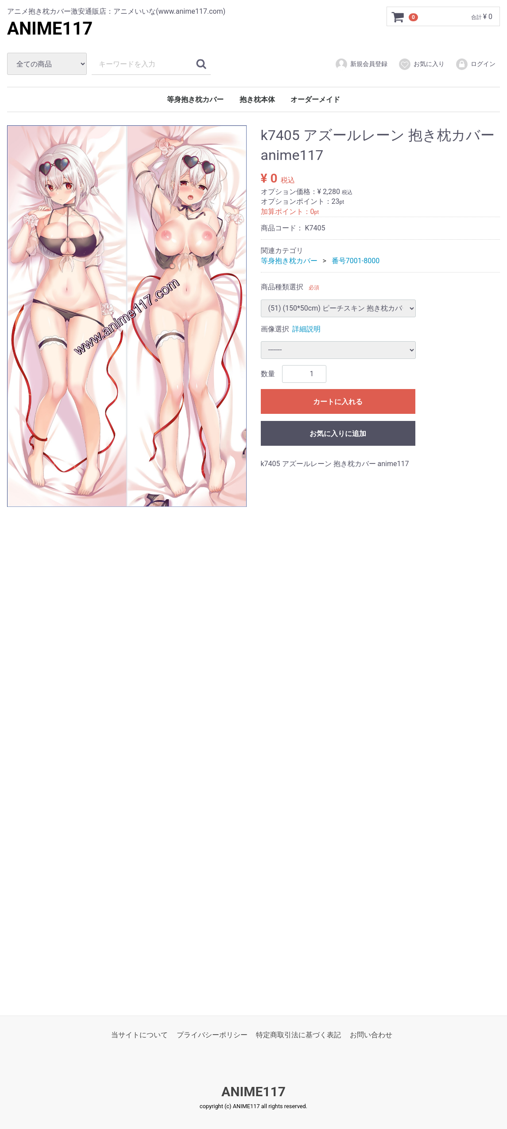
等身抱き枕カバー (195, 99)
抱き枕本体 (257, 99)
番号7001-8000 (355, 261)
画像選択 (275, 328)
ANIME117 (50, 28)
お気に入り (421, 64)
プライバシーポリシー (212, 1035)
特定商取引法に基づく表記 (298, 1035)
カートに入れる (338, 401)
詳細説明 (306, 328)
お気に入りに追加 (338, 433)
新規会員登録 (361, 64)
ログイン (475, 64)
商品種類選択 (282, 287)
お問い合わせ (371, 1035)
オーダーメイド (315, 99)
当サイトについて (139, 1035)
